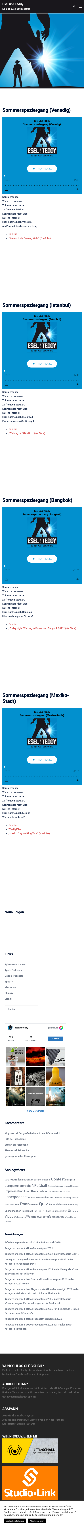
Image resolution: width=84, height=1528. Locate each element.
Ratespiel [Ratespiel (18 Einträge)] (54, 1204)
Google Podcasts (14, 976)
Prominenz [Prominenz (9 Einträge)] (33, 1204)
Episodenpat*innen (15, 964)
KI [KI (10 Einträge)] (61, 1191)
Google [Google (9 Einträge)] (60, 1186)
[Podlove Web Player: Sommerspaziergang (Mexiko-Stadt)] (42, 746)
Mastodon (10, 987)
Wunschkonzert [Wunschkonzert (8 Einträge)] (71, 1217)
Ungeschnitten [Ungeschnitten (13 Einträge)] (59, 1210)
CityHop (12, 234)
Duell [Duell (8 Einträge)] (73, 1180)
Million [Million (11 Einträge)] (45, 1197)
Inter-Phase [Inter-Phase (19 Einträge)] (31, 1191)
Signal (8, 998)
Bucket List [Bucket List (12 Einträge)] (27, 1179)
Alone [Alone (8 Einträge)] (7, 1180)
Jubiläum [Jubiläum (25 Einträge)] (45, 1191)
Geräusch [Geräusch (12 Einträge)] (52, 1186)
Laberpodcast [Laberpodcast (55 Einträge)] (16, 1196)
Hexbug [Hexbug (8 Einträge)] (67, 1186)
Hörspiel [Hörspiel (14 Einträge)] (74, 1185)
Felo (7, 1139)
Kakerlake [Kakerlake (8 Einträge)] (55, 1191)
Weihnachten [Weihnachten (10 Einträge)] (20, 1216)
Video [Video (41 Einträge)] (9, 1216)
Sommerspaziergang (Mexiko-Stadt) (35, 698)
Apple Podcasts (13, 970)
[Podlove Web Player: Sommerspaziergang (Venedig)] (42, 155)
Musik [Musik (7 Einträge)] (7, 1205)
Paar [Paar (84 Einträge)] (24, 1204)
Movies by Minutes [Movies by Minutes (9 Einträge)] (70, 1197)
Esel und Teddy (12, 4)
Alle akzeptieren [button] (37, 1520)
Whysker (9, 1133)
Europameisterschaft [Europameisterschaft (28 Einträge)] (19, 1186)
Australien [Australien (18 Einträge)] (16, 1179)
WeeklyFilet (14, 829)
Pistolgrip (19, 1424)
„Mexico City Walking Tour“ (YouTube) (29, 833)
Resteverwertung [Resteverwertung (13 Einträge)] (69, 1204)
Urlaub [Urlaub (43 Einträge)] (73, 1210)
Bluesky (9, 993)
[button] (74, 6)
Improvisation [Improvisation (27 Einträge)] (14, 1191)
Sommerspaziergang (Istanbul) (36, 305)
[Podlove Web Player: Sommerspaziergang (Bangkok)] (42, 545)
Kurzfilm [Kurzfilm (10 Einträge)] (66, 1191)
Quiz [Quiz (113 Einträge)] (43, 1204)
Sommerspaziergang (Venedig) (36, 110)
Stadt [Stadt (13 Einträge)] (30, 1210)
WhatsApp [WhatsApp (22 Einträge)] (58, 1216)
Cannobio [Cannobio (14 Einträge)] (45, 1179)
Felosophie (20, 1139)
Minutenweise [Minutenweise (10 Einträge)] (56, 1197)
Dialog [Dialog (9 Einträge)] (68, 1179)
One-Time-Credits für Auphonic (33, 1374)
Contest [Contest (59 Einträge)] (58, 1179)
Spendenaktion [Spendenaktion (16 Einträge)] (13, 1211)
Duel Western (31, 1419)
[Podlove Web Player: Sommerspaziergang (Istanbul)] (42, 350)
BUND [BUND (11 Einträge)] (37, 1179)
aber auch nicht (36, 1370)
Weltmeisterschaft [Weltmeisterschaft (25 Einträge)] (38, 1216)
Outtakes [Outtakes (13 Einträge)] (14, 1204)
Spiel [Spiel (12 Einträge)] (24, 1210)
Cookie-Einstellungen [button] (15, 1520)
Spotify (9, 981)
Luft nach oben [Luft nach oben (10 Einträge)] (35, 1197)
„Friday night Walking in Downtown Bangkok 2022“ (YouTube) (42, 628)
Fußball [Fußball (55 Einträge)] (40, 1185)
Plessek (9, 1150)
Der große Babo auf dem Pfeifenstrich (39, 1133)
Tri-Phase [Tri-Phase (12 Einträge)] (46, 1210)
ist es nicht (13, 1370)
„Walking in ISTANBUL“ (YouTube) (26, 433)
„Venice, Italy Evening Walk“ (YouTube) (29, 238)
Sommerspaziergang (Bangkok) (37, 500)
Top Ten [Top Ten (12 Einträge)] (37, 1210)
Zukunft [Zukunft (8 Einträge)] (8, 1221)
